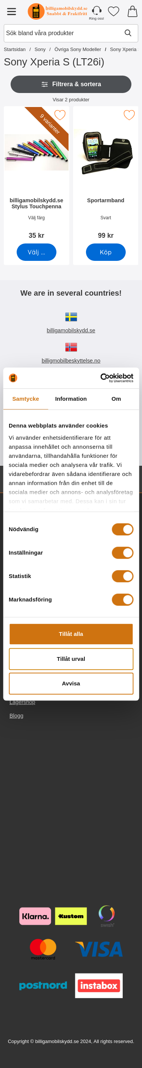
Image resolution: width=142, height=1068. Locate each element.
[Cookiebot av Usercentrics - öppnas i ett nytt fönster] (101, 378)
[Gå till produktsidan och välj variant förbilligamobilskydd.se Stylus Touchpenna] (36, 252)
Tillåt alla (71, 634)
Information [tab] (71, 398)
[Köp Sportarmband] (105, 252)
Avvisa (71, 683)
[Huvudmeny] (11, 11)
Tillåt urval (71, 659)
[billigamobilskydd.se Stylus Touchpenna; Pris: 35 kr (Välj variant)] (37, 175)
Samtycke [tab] (25, 398)
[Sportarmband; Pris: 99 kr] (106, 175)
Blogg (16, 716)
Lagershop (22, 702)
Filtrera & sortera (71, 84)
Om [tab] (116, 398)
